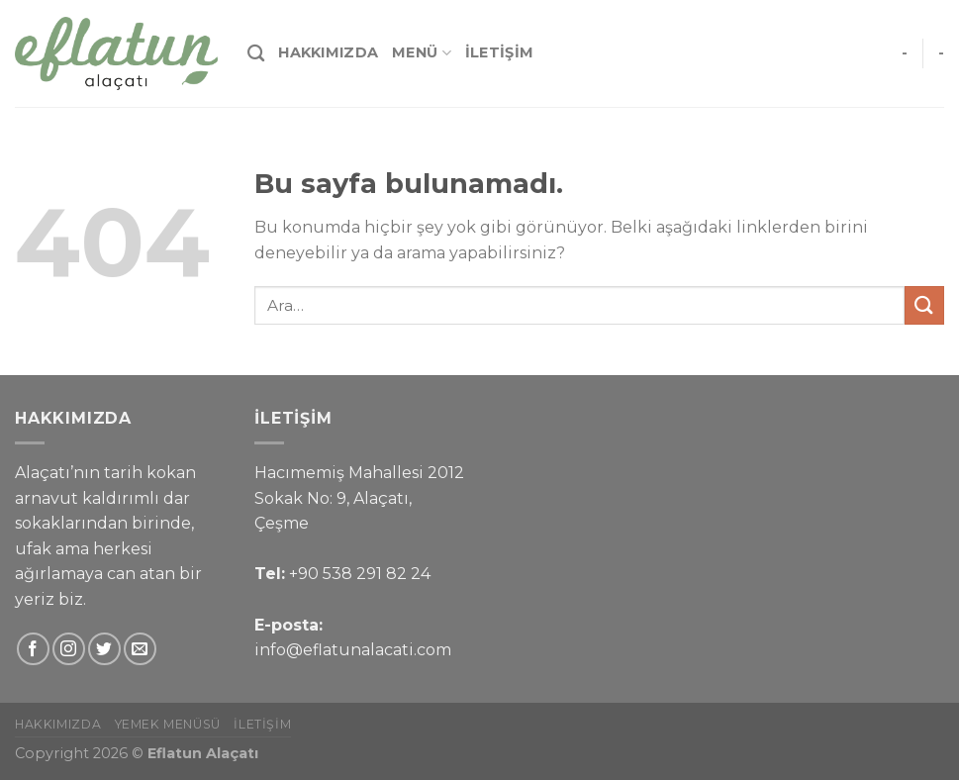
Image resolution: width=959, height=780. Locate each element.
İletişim (499, 52)
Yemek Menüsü (168, 724)
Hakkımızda (328, 52)
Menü (421, 53)
